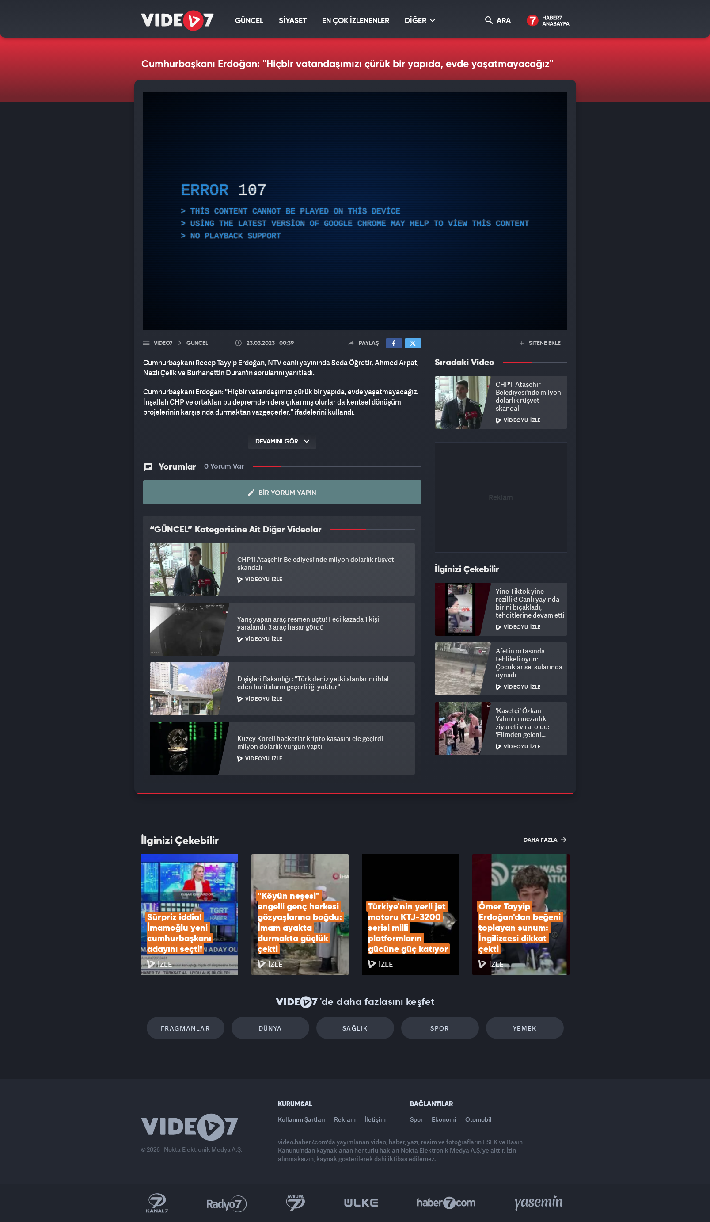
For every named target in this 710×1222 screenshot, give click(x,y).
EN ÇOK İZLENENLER (355, 21)
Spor (439, 1028)
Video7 (163, 343)
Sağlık (355, 1028)
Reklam (345, 1119)
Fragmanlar (185, 1028)
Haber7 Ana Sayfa (548, 21)
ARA (498, 20)
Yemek (524, 1028)
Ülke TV (361, 1203)
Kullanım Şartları (301, 1119)
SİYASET (293, 21)
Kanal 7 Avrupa (295, 1203)
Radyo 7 (227, 1203)
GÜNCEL (249, 21)
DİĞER (420, 20)
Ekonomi (444, 1119)
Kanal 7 (157, 1203)
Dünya (270, 1028)
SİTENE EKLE (540, 343)
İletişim (375, 1119)
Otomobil (478, 1119)
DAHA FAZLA (545, 840)
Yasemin (539, 1203)
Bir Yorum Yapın (282, 493)
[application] (355, 211)
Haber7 (446, 1203)
